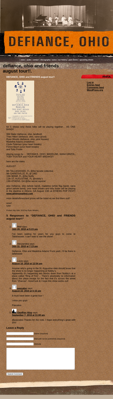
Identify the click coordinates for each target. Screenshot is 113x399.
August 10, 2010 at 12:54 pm (27, 263)
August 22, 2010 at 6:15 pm (26, 291)
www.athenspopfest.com (19, 193)
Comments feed (95, 87)
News (23, 60)
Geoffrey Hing (24, 312)
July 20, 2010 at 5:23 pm (25, 229)
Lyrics (54, 60)
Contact (36, 60)
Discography (45, 60)
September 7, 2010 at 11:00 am (28, 315)
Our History (62, 60)
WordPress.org (95, 90)
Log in (90, 82)
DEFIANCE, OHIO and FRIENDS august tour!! (30, 77)
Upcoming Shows (86, 60)
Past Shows (73, 60)
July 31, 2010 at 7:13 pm (25, 246)
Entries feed (93, 85)
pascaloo (22, 288)
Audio (29, 60)
